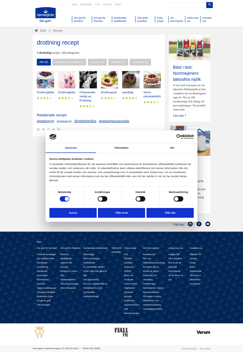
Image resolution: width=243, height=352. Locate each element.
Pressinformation (189, 348)
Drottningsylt (109, 92)
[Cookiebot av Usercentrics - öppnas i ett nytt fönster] (179, 136)
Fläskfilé (128, 258)
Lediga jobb (174, 254)
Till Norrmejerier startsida (45, 15)
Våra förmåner (175, 258)
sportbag (127, 92)
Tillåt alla (170, 212)
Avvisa (73, 212)
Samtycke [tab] (71, 147)
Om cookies (205, 348)
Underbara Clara (45, 296)
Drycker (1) (97, 62)
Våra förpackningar (69, 283)
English (118, 4)
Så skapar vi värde (152, 296)
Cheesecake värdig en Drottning (87, 96)
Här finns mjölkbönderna (95, 283)
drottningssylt (64, 121)
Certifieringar (149, 283)
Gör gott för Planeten (70, 248)
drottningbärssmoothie (114, 121)
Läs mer (180, 115)
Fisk (126, 254)
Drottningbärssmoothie (72, 92)
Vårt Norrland (43, 305)
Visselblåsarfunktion (152, 309)
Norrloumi (128, 267)
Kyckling (128, 262)
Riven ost (128, 275)
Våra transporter (68, 288)
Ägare (74, 4)
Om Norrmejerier (151, 248)
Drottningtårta (45, 92)
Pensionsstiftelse (151, 292)
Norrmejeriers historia (153, 288)
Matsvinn (64, 254)
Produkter (107, 4)
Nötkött (127, 271)
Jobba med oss (175, 248)
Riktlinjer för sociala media (195, 258)
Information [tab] (121, 147)
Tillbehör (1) (118, 62)
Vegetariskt (129, 288)
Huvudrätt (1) (140, 62)
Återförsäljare (86, 4)
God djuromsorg (91, 279)
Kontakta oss (149, 254)
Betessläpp (88, 254)
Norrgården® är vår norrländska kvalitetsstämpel (92, 292)
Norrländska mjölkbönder (95, 248)
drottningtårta (85, 121)
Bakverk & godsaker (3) (69, 62)
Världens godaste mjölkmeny (129, 296)
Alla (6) (43, 62)
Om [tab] (172, 147)
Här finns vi (195, 275)
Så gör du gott (44, 300)
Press (97, 4)
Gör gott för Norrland (47, 248)
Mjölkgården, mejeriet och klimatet (66, 262)
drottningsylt (45, 121)
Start (39, 242)
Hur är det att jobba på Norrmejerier (174, 266)
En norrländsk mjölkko (94, 267)
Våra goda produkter (117, 250)
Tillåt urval (121, 212)
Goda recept (130, 248)
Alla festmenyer (131, 305)
